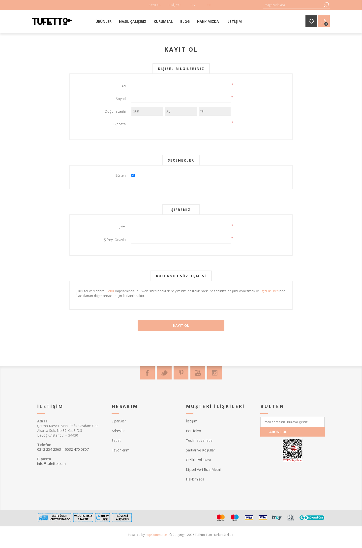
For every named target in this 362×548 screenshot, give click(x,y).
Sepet (116, 440)
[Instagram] (214, 372)
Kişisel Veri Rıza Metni (203, 469)
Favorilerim (120, 450)
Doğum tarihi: (115, 111)
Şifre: (122, 227)
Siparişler (119, 421)
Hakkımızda (195, 479)
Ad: (123, 86)
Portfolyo (193, 430)
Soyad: (121, 98)
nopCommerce (156, 535)
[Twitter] (164, 372)
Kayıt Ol (155, 5)
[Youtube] (197, 372)
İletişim (191, 421)
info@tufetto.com (51, 463)
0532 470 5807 (77, 449)
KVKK (110, 291)
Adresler (118, 430)
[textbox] (292, 4)
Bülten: (120, 175)
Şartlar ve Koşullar (200, 450)
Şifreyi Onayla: (115, 239)
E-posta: (119, 124)
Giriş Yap (174, 5)
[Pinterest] (181, 372)
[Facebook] (147, 372)
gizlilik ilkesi (270, 291)
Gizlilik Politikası (198, 459)
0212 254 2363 (49, 449)
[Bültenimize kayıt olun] (292, 422)
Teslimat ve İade (199, 440)
